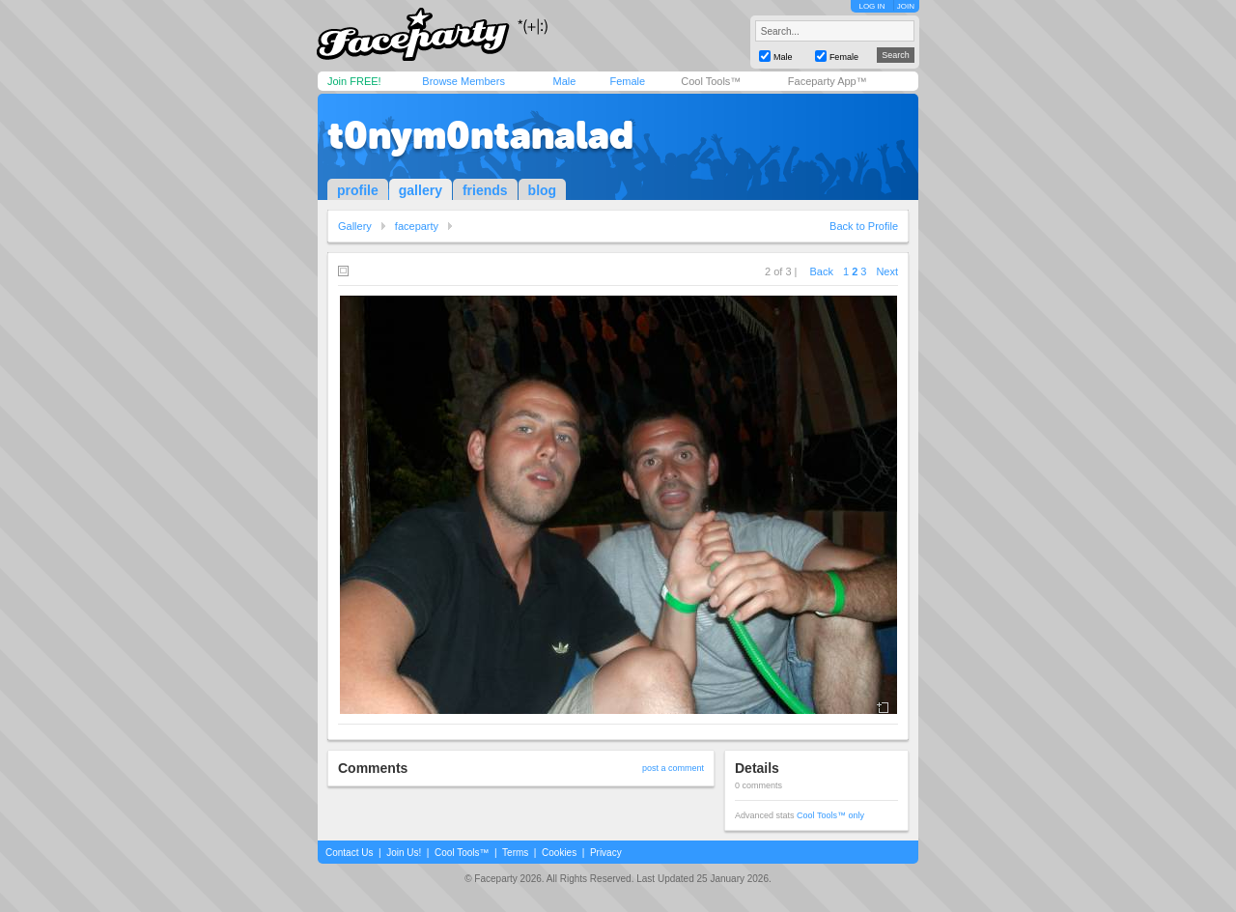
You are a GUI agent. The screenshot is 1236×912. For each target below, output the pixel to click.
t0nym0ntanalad (480, 135)
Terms (515, 852)
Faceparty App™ (827, 81)
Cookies (559, 852)
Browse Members (463, 81)
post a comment (673, 768)
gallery (420, 190)
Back (821, 271)
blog (542, 190)
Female (627, 81)
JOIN (905, 6)
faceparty (416, 226)
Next (887, 271)
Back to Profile (863, 226)
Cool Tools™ (711, 81)
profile (358, 190)
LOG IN (871, 6)
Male (564, 81)
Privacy (606, 852)
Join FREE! (354, 81)
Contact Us (349, 852)
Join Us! (403, 852)
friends (485, 190)
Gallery (355, 226)
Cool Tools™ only (830, 815)
